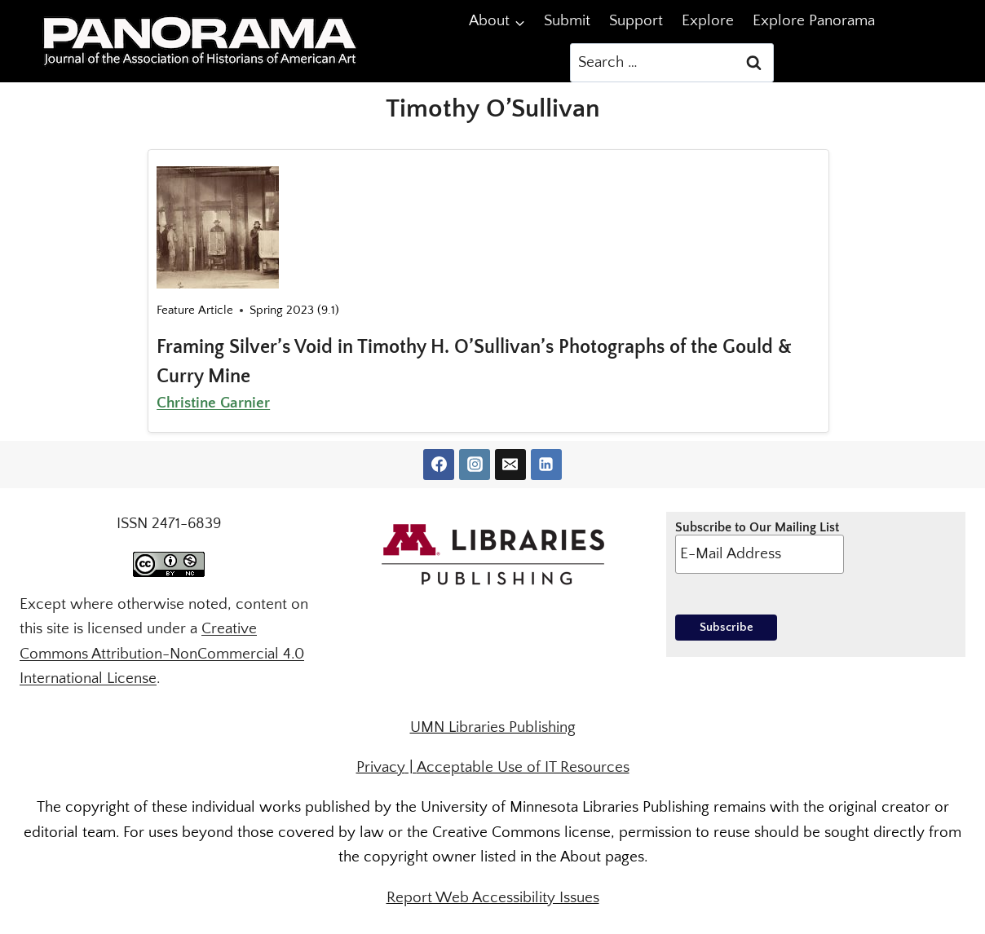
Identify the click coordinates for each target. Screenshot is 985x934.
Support (636, 20)
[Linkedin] (546, 464)
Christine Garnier (213, 403)
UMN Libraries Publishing (493, 727)
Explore (708, 20)
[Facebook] (438, 464)
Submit (567, 20)
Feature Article (195, 310)
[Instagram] (474, 464)
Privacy (380, 767)
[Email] (510, 464)
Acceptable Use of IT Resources (523, 767)
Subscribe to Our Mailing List (759, 547)
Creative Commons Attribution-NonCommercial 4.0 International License (162, 653)
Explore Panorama (814, 20)
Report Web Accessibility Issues (492, 897)
